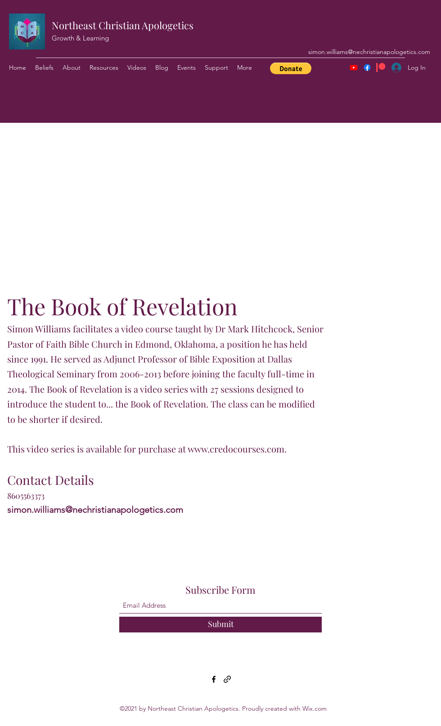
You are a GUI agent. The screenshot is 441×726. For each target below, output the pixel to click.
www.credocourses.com (236, 449)
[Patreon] (380, 67)
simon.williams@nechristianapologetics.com (369, 52)
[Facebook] (367, 67)
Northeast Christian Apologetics (123, 25)
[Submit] (220, 624)
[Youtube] (353, 67)
